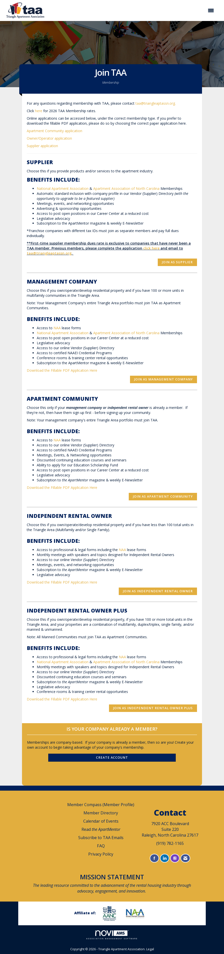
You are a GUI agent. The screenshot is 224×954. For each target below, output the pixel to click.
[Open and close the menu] (132, 10)
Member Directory (101, 813)
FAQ (101, 846)
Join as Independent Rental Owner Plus (153, 708)
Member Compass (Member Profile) (100, 804)
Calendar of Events (100, 821)
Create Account (112, 757)
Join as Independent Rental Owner (158, 591)
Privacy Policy (100, 854)
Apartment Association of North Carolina (126, 188)
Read (101, 829)
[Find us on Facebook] (154, 858)
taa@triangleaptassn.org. (157, 103)
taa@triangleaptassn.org (49, 253)
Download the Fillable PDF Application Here (62, 370)
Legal (150, 949)
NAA (57, 327)
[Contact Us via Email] (185, 858)
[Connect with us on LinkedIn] (164, 858)
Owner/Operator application (49, 138)
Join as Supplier (177, 262)
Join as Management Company (163, 379)
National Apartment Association (62, 188)
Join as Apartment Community (163, 496)
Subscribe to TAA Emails (101, 837)
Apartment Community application (54, 130)
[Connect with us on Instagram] (175, 858)
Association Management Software (112, 935)
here (38, 110)
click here (151, 248)
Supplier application (42, 145)
